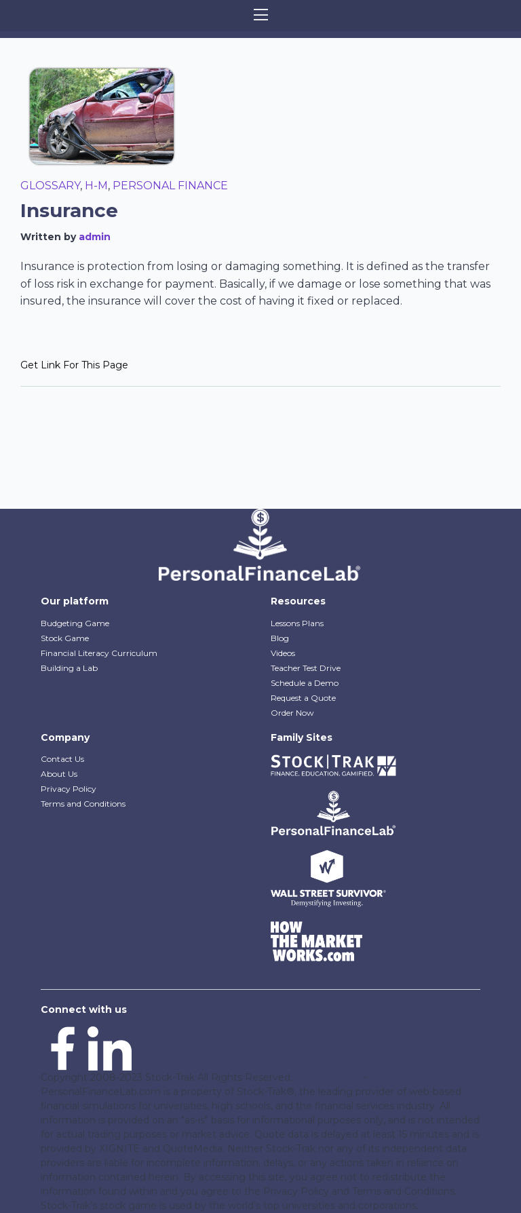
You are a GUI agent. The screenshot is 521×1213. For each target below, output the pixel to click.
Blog (280, 638)
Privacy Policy (68, 789)
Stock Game (65, 638)
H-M (96, 185)
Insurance (69, 210)
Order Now (292, 713)
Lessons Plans (297, 623)
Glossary (50, 185)
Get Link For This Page (74, 365)
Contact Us (62, 759)
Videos (283, 653)
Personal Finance (170, 185)
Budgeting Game (75, 623)
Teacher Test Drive (306, 668)
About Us (59, 774)
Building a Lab (69, 668)
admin (95, 237)
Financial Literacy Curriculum (99, 653)
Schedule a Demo (305, 683)
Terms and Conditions (83, 803)
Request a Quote (303, 698)
